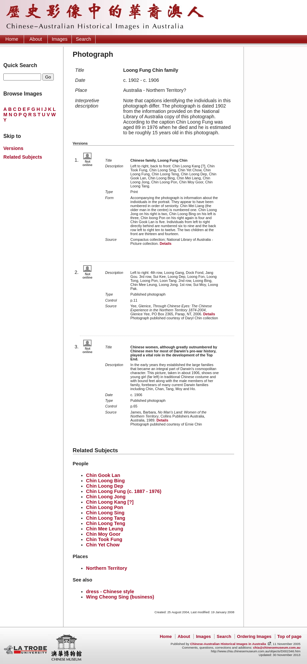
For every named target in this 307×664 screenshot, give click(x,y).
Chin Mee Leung (104, 528)
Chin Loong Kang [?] (110, 502)
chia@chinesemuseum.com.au (276, 647)
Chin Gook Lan (103, 475)
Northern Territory (106, 568)
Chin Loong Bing (105, 480)
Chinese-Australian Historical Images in (228, 644)
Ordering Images (254, 636)
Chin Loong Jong (106, 496)
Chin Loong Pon (104, 507)
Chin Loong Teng (105, 523)
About (35, 39)
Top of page (289, 636)
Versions (13, 148)
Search (83, 39)
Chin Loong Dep (104, 486)
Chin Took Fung (104, 539)
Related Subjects (22, 157)
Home (11, 39)
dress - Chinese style (110, 591)
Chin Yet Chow (103, 544)
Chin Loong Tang (105, 518)
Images (59, 39)
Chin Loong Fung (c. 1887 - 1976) (123, 491)
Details (165, 243)
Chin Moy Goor (103, 534)
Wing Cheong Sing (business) (120, 597)
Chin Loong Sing (105, 512)
